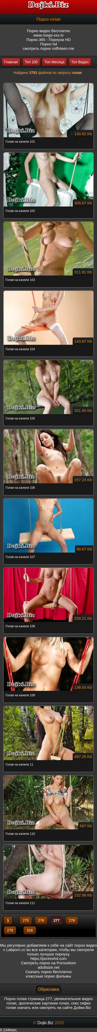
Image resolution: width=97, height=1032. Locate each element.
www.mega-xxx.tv (48, 35)
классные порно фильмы (48, 976)
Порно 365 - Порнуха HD (48, 39)
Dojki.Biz (45, 1023)
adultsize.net (48, 967)
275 (26, 920)
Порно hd (48, 44)
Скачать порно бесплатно (48, 971)
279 (10, 930)
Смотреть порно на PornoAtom (48, 963)
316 (30, 930)
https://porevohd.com (48, 958)
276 (41, 920)
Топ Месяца (54, 62)
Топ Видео (80, 62)
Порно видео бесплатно (48, 31)
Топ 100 (31, 62)
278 (72, 920)
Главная (11, 62)
